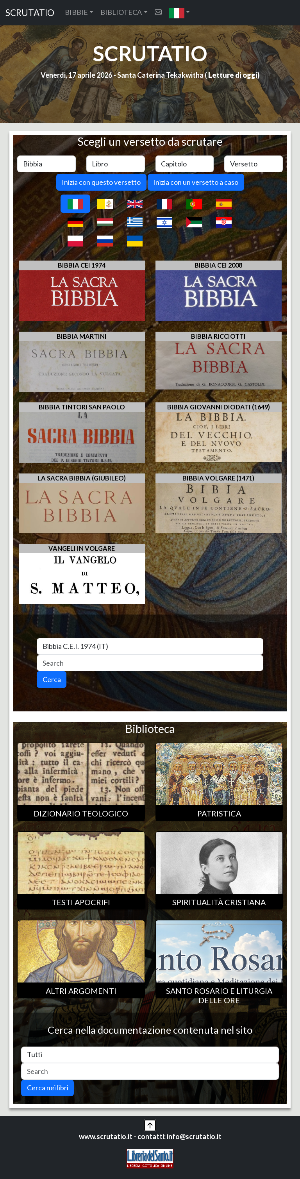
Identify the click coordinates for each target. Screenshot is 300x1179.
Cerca (52, 679)
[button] (179, 13)
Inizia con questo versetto (101, 182)
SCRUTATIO (29, 12)
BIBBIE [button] (76, 12)
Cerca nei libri (47, 1087)
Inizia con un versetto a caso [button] (195, 182)
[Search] (150, 663)
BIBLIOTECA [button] (121, 12)
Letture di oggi (232, 75)
